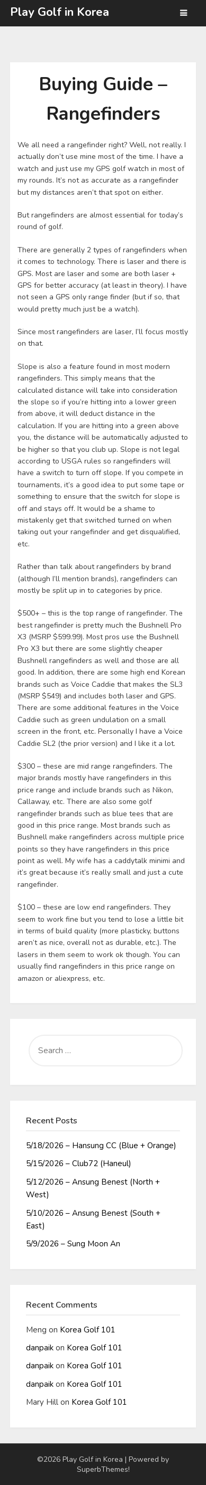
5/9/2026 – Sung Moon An (73, 1243)
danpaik (39, 1347)
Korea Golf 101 (87, 1330)
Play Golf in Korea (59, 12)
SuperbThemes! (103, 1469)
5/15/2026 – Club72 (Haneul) (78, 1163)
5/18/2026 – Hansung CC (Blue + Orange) (101, 1145)
